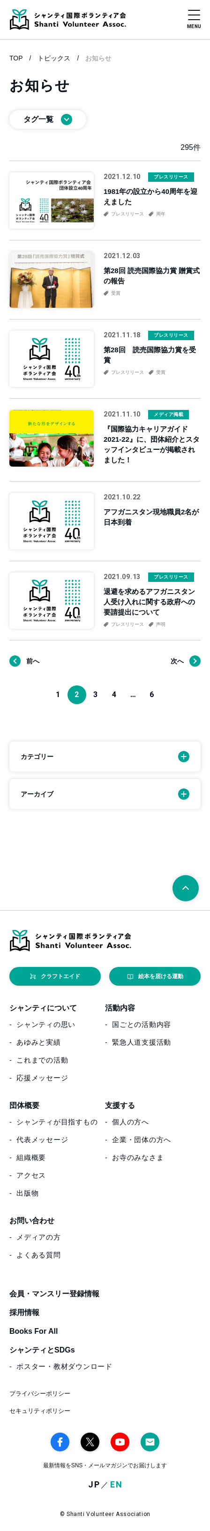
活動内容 (120, 1008)
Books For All (33, 1331)
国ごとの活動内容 (141, 1024)
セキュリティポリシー (39, 1410)
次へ (177, 661)
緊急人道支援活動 (141, 1042)
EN (116, 1485)
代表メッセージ (42, 1140)
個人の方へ (130, 1122)
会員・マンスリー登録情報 (54, 1294)
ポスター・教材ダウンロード (64, 1366)
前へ (32, 661)
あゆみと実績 (38, 1042)
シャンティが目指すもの (57, 1122)
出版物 (27, 1193)
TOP (16, 58)
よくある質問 (38, 1255)
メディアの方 (38, 1237)
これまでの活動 (42, 1060)
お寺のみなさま (138, 1157)
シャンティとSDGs (42, 1350)
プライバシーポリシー (39, 1393)
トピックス (54, 58)
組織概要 (31, 1157)
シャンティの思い (45, 1024)
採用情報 (24, 1312)
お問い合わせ (31, 1221)
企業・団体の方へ (141, 1140)
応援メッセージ (42, 1078)
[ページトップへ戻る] (185, 888)
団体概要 (24, 1105)
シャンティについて (43, 1008)
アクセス (31, 1175)
